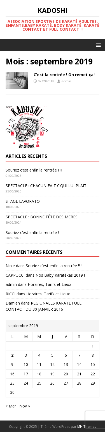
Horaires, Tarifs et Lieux (49, 284)
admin (66, 81)
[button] (97, 45)
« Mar (11, 406)
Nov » (24, 406)
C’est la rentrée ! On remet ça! (64, 74)
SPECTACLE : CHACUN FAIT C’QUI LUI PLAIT (46, 185)
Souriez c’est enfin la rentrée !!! (33, 232)
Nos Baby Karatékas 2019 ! (60, 275)
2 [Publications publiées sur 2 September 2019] (12, 355)
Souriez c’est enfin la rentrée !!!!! (34, 170)
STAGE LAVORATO (23, 201)
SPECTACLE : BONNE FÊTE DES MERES (42, 216)
